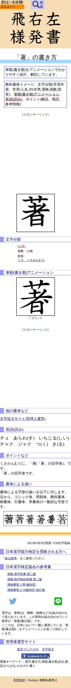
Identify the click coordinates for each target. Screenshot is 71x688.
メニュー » (8, 6)
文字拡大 (48, 649)
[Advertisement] (35, 152)
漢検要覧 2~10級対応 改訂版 (26, 590)
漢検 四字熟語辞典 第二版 (24, 579)
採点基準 (11, 558)
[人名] (22, 246)
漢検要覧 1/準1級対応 (21, 584)
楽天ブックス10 (27, 649)
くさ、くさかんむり (31, 260)
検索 (37, 4)
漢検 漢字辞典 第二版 (21, 574)
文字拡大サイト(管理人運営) (23, 419)
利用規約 (19, 680)
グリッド (37, 318)
